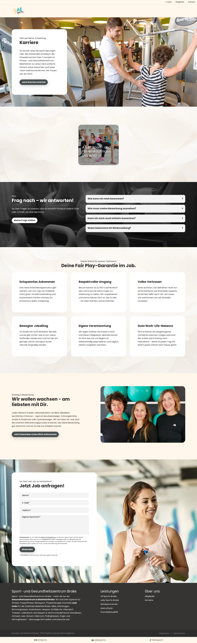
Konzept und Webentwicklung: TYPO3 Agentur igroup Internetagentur (43, 633)
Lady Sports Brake (110, 600)
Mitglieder (150, 596)
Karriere (149, 600)
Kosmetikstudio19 (109, 612)
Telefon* (26, 510)
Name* (25, 495)
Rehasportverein (109, 604)
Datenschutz (179, 633)
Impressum (164, 633)
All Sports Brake (109, 596)
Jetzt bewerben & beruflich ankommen (35, 434)
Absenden (27, 549)
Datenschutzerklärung (48, 537)
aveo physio (107, 608)
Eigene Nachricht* (31, 517)
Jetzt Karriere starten (34, 82)
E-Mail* (25, 503)
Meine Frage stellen (24, 220)
